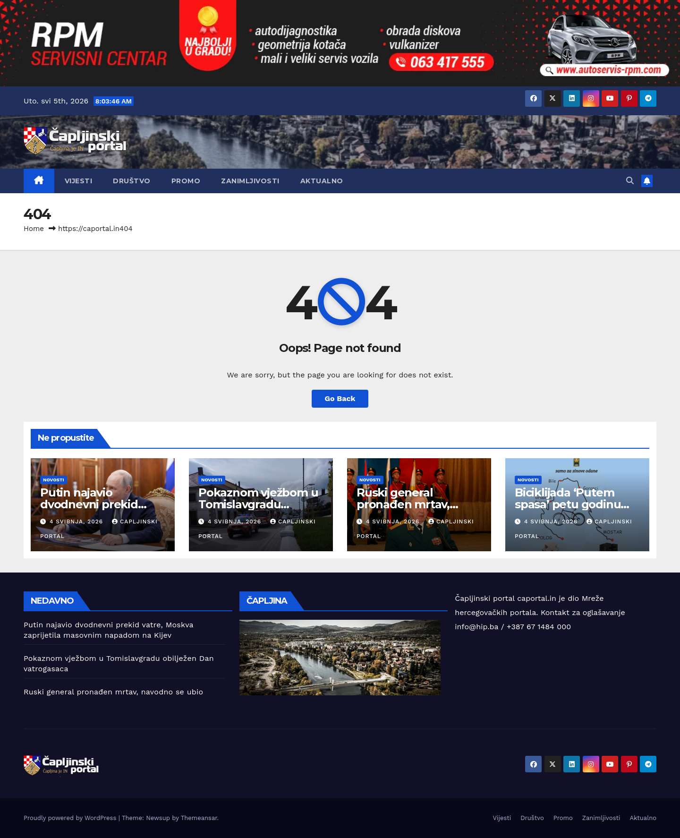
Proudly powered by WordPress (71, 817)
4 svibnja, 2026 (77, 521)
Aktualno (321, 181)
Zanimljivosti (250, 181)
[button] (630, 180)
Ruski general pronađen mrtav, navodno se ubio (403, 504)
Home (34, 228)
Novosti (53, 479)
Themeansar (199, 817)
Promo (186, 181)
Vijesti (79, 181)
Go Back (340, 398)
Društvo (132, 181)
